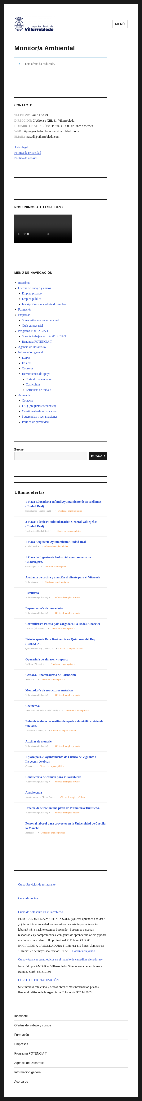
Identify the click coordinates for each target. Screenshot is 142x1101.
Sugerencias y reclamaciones (39, 416)
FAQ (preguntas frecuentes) (39, 405)
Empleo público (32, 298)
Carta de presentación (39, 379)
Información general (30, 352)
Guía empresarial (32, 325)
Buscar (19, 449)
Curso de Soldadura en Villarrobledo (40, 912)
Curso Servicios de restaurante (36, 884)
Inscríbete (24, 282)
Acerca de (24, 395)
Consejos (27, 368)
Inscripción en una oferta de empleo (44, 304)
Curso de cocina (28, 898)
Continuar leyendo (83, 951)
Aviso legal (21, 147)
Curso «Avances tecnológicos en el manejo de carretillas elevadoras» (60, 959)
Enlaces (27, 363)
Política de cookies (26, 158)
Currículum (33, 384)
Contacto (27, 400)
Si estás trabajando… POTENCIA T (44, 336)
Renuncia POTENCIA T (37, 341)
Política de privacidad (27, 152)
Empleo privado (32, 293)
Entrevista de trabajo (38, 389)
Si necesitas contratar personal (40, 320)
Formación (24, 309)
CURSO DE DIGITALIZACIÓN (38, 980)
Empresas (24, 314)
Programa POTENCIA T (33, 331)
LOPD (26, 357)
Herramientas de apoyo (36, 373)
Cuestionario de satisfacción (39, 411)
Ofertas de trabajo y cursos (34, 288)
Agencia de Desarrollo (32, 347)
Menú (120, 24)
